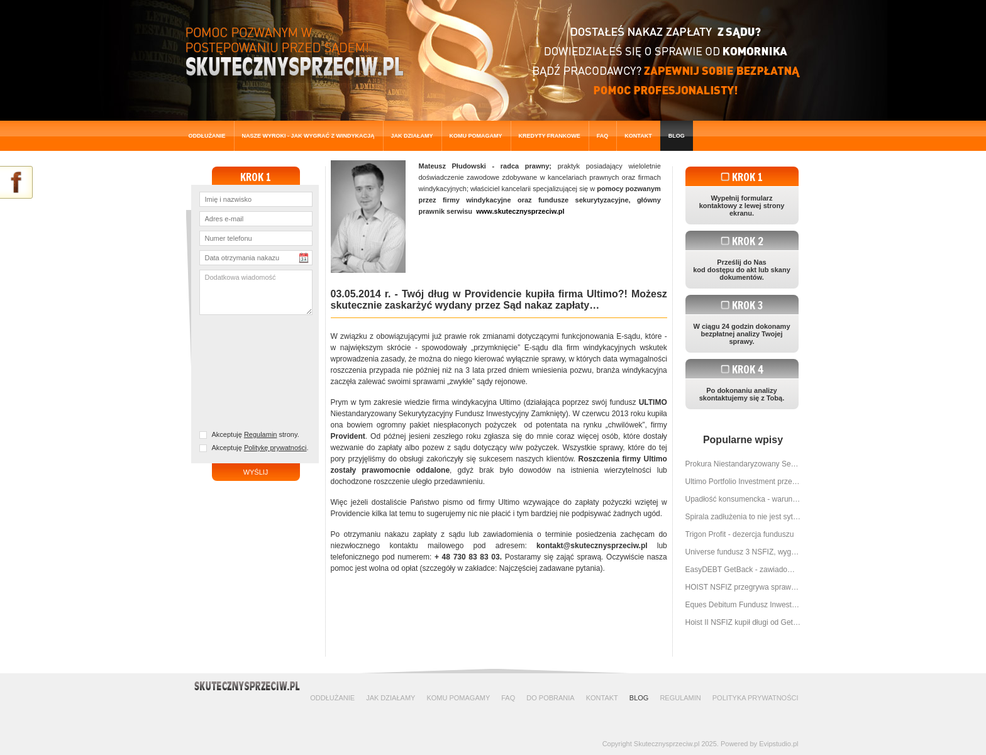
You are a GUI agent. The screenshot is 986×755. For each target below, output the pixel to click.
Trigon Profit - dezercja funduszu (739, 534)
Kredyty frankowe (549, 136)
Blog (676, 136)
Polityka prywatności (755, 698)
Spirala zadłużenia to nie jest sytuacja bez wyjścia (743, 516)
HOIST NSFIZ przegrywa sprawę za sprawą (743, 587)
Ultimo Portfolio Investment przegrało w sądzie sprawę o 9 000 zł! (743, 481)
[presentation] (258, 373)
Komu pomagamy (476, 136)
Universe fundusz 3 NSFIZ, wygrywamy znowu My (743, 552)
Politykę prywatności (275, 447)
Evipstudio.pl (778, 743)
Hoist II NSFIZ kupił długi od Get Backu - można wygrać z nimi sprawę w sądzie (743, 622)
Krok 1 (747, 177)
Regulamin (260, 434)
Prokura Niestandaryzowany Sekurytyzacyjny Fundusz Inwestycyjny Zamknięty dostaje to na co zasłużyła (743, 464)
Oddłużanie (207, 136)
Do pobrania (550, 698)
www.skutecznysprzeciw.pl (520, 211)
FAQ (603, 136)
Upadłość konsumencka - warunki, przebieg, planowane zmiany (743, 499)
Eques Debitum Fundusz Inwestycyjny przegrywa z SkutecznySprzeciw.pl (743, 604)
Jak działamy (412, 136)
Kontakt (637, 136)
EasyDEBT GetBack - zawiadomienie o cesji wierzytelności (743, 569)
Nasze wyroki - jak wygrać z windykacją (308, 136)
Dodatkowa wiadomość (256, 292)
